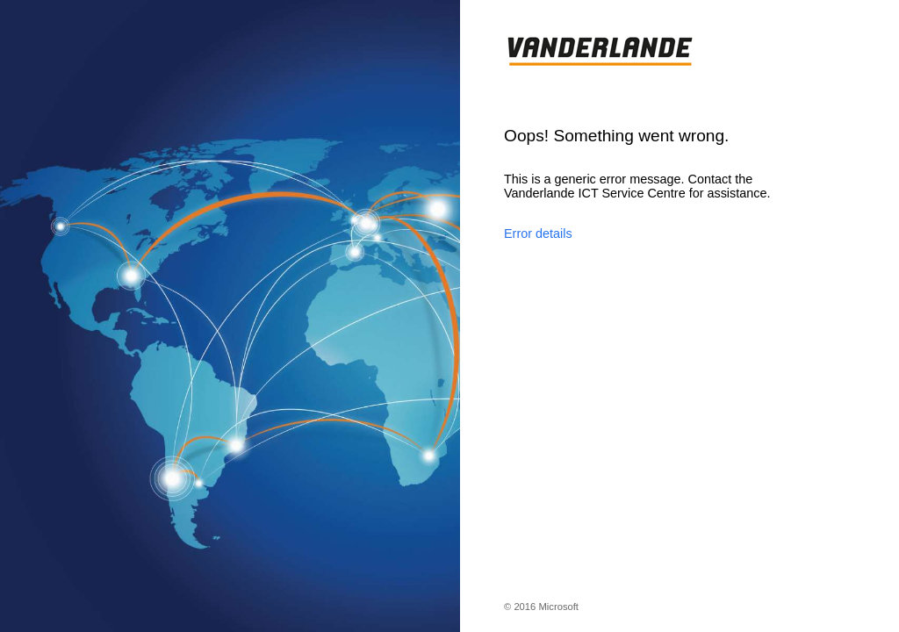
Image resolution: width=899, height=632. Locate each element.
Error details (538, 233)
